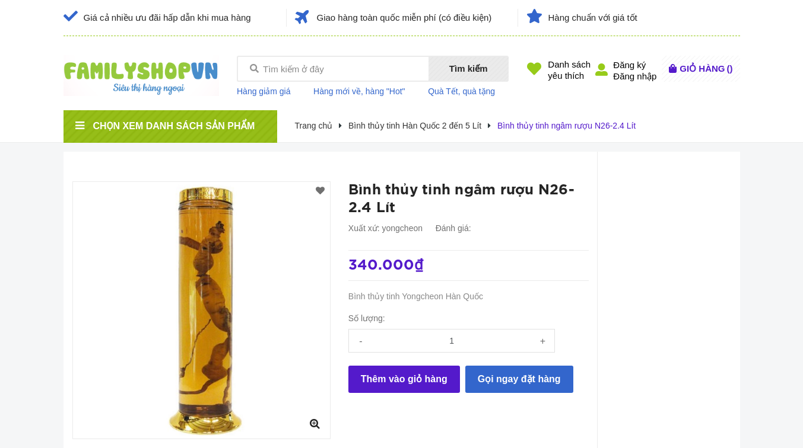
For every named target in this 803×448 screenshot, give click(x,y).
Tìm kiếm (468, 68)
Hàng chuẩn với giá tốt (592, 17)
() (706, 68)
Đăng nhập (634, 76)
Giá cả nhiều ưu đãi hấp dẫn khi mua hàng (167, 17)
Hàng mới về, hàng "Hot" (359, 91)
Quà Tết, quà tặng (461, 91)
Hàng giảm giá (264, 91)
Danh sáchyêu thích (569, 70)
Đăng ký (629, 65)
